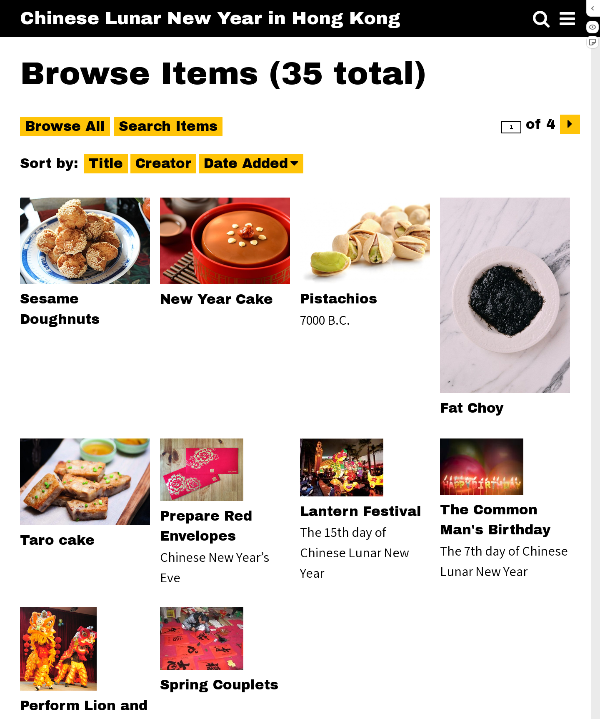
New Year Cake (216, 299)
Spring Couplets (219, 685)
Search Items (168, 126)
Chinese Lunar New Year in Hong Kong (210, 18)
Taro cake (57, 540)
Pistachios (338, 299)
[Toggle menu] (567, 18)
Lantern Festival (360, 511)
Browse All (65, 126)
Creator (163, 163)
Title (106, 163)
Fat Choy (472, 408)
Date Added (246, 163)
